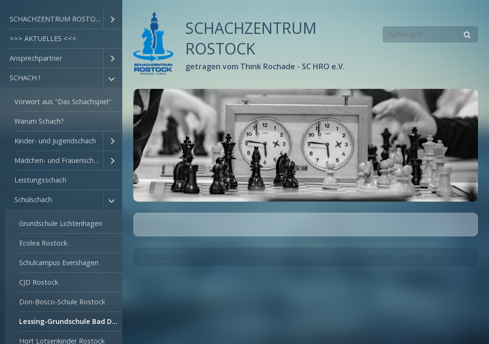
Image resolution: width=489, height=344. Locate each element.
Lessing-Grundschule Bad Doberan (70, 321)
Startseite (376, 256)
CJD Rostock (38, 282)
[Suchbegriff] (430, 34)
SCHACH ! (25, 77)
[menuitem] (61, 19)
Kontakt (411, 256)
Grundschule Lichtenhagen (60, 223)
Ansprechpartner (36, 58)
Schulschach (33, 199)
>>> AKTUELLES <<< (43, 38)
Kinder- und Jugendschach (55, 140)
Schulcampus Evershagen (58, 262)
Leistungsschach (40, 179)
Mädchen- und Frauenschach (58, 160)
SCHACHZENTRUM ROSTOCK (56, 18)
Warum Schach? (39, 121)
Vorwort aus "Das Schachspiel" (62, 101)
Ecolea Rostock (43, 242)
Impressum (448, 256)
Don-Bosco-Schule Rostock (62, 301)
